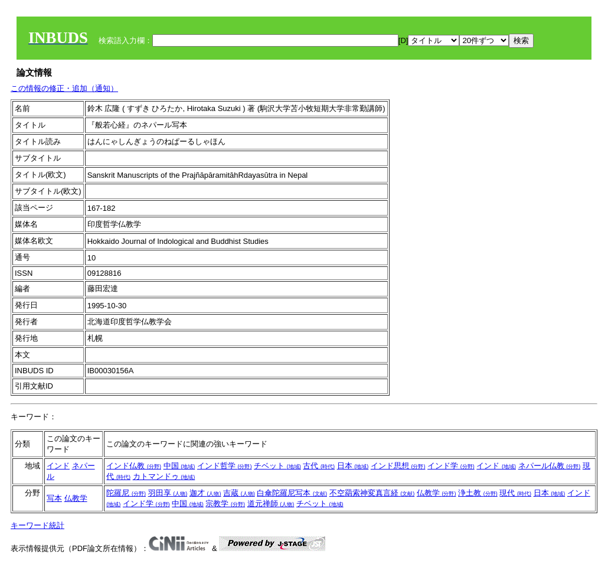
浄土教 (478, 492)
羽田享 (168, 492)
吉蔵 (239, 492)
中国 (179, 465)
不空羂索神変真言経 (372, 492)
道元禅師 (271, 503)
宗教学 (225, 503)
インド (58, 465)
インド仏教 (133, 465)
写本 (54, 498)
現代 (515, 492)
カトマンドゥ (164, 476)
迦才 (205, 492)
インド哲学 (224, 465)
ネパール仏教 (549, 465)
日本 (353, 465)
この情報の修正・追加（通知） (64, 88)
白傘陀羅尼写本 (292, 492)
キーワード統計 (37, 525)
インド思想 (398, 465)
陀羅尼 (126, 492)
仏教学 (75, 498)
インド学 (451, 465)
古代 (319, 465)
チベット (277, 465)
